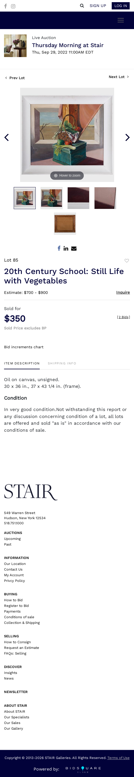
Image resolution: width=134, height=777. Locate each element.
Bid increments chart (24, 347)
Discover (13, 667)
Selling (11, 636)
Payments (12, 611)
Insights (10, 673)
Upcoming (12, 539)
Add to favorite (127, 261)
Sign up (98, 5)
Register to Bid (16, 606)
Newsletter (16, 692)
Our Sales (12, 723)
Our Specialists (16, 717)
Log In (120, 5)
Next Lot (119, 77)
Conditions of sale (19, 617)
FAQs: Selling (15, 653)
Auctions (13, 533)
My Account (14, 575)
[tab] (22, 365)
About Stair (15, 706)
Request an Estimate (21, 648)
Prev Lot (15, 78)
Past (7, 544)
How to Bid (13, 600)
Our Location (15, 564)
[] (123, 317)
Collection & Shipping (22, 623)
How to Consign (17, 642)
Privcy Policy (14, 581)
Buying (10, 594)
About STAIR (14, 711)
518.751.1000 (14, 523)
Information (16, 558)
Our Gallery (13, 728)
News (9, 678)
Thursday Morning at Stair (68, 45)
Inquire (123, 292)
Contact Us (13, 569)
